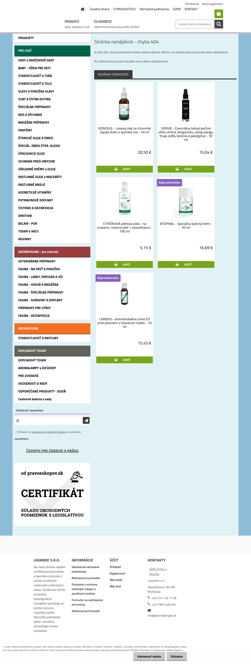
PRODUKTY (72, 21)
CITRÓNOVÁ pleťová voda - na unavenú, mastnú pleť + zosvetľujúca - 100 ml (124, 227)
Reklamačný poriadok (86, 578)
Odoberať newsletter (29, 410)
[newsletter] (86, 420)
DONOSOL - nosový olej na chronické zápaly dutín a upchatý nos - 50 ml (124, 130)
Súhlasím (176, 656)
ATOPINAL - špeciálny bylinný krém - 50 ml (186, 225)
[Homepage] (80, 9)
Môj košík (116, 580)
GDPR (177, 9)
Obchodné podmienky (154, 9)
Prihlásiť (115, 567)
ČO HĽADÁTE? (103, 21)
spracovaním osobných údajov (48, 432)
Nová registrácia (212, 4)
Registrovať (117, 573)
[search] (218, 24)
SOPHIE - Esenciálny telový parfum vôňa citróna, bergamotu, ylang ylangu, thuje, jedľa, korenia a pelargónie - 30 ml (186, 134)
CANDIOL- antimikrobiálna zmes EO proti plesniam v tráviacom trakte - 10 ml (124, 323)
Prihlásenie (192, 4)
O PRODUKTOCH (124, 9)
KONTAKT (191, 9)
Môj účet (115, 586)
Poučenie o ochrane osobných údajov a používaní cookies (84, 589)
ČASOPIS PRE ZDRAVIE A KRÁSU (52, 451)
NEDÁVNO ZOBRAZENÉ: (113, 74)
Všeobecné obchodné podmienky (85, 569)
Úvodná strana (99, 9)
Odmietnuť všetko (147, 656)
